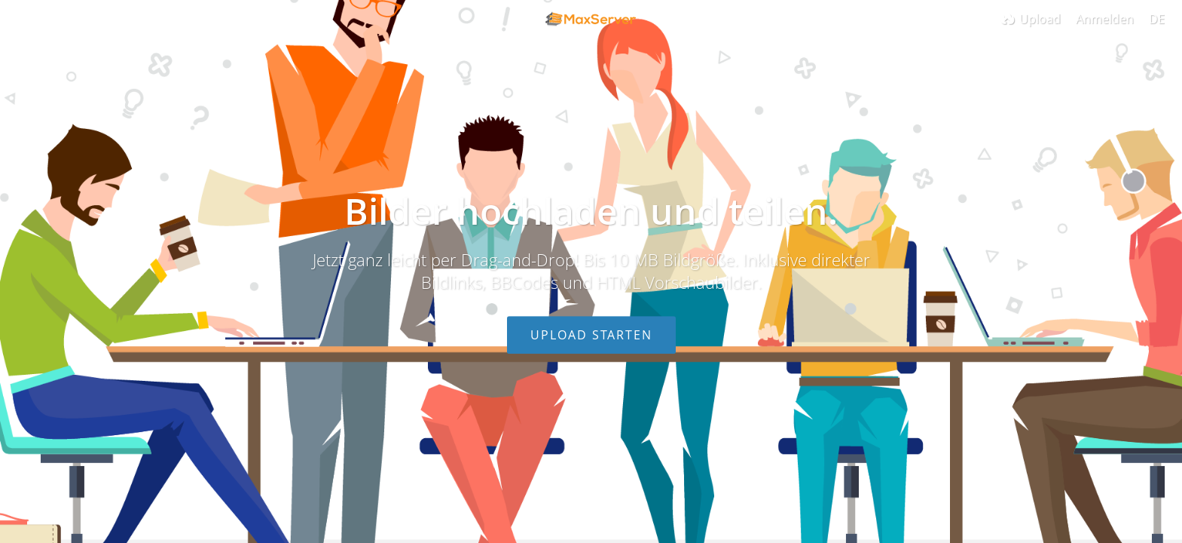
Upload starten (591, 335)
